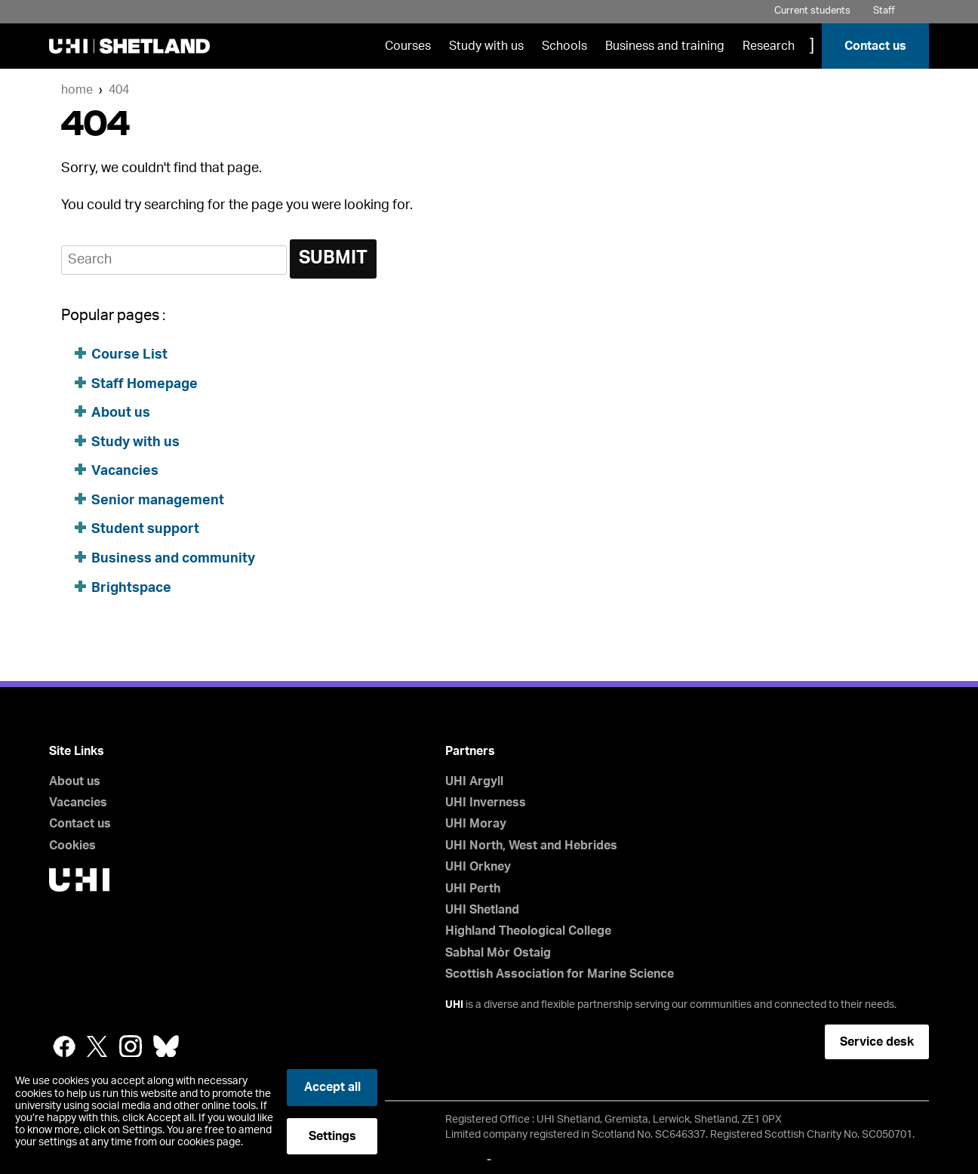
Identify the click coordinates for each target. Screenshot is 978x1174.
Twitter (97, 1046)
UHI (454, 1005)
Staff (884, 11)
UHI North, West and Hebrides (531, 846)
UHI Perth (472, 889)
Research (769, 46)
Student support (145, 529)
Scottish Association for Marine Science (559, 974)
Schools (564, 46)
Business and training (664, 46)
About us (120, 413)
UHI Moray (475, 824)
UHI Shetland (482, 910)
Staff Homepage (144, 384)
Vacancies (126, 471)
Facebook (64, 1046)
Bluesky (166, 1046)
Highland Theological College (528, 931)
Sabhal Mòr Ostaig (498, 953)
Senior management (157, 500)
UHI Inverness (485, 803)
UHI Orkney (478, 867)
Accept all (332, 1087)
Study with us (486, 46)
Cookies (72, 846)
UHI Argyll (474, 781)
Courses (408, 46)
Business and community (173, 558)
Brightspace (131, 588)
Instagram (130, 1046)
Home (77, 90)
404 (119, 90)
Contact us (875, 46)
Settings (332, 1136)
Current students (812, 11)
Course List (129, 355)
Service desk (877, 1042)
